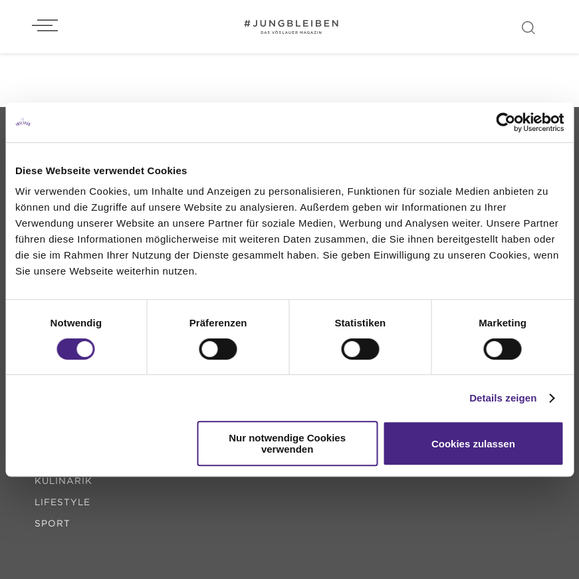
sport (52, 523)
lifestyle (62, 502)
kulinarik (63, 480)
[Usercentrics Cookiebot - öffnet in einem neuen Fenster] (505, 122)
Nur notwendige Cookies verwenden (287, 443)
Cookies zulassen (473, 443)
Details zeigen (502, 398)
